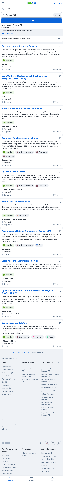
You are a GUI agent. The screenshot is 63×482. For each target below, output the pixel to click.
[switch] (59, 39)
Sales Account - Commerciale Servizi (20, 261)
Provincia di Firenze (8, 379)
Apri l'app (58, 3)
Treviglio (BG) (6, 385)
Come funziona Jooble (9, 467)
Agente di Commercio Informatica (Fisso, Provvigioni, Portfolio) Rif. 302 (27, 291)
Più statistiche (9, 33)
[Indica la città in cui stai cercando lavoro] (31, 15)
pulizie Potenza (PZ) (48, 391)
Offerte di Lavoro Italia (49, 456)
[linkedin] (59, 443)
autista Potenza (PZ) (48, 394)
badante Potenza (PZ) (49, 385)
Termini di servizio (47, 459)
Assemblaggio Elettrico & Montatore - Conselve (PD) (27, 231)
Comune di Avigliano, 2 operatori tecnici (21, 138)
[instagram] (47, 443)
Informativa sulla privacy (49, 462)
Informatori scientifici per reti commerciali (22, 108)
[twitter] (53, 443)
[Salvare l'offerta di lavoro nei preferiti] (60, 46)
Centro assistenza (8, 458)
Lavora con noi (7, 474)
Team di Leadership (8, 464)
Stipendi (44, 465)
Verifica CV (45, 471)
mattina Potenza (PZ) (48, 388)
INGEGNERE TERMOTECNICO (16, 201)
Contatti (5, 461)
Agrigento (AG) (7, 394)
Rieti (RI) (5, 382)
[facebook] (40, 443)
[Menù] (3, 3)
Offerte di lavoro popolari (10, 424)
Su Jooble (5, 455)
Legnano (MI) (6, 367)
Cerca (31, 21)
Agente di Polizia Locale (13, 172)
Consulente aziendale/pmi (14, 323)
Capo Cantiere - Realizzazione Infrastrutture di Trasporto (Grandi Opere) (24, 77)
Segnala (57, 69)
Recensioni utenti (8, 470)
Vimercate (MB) (7, 388)
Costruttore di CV (47, 468)
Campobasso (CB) (8, 370)
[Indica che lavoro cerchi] (31, 8)
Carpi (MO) (5, 376)
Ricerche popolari (9, 359)
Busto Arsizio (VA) (8, 373)
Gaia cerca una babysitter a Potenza (19, 46)
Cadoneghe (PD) (7, 391)
